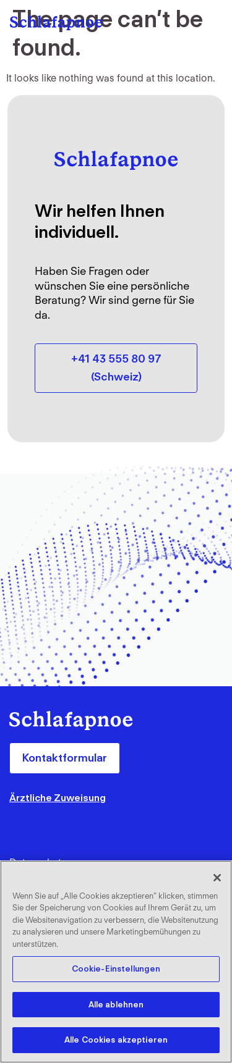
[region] (116, 961)
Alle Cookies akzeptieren (116, 1039)
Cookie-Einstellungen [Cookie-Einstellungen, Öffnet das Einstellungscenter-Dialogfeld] (116, 968)
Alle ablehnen (116, 1004)
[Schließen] (217, 877)
